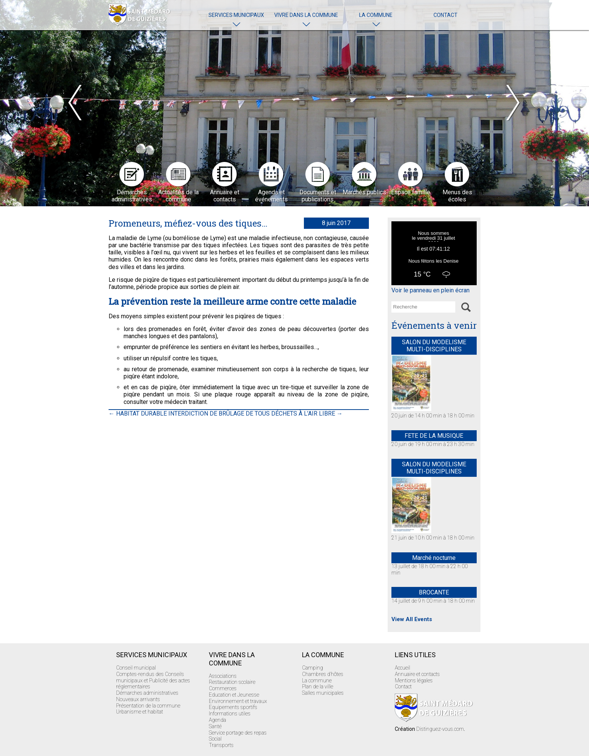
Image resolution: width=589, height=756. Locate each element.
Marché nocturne (434, 557)
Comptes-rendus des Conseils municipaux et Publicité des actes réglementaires (153, 680)
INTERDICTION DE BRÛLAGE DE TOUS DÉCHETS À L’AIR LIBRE (255, 413)
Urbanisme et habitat (139, 712)
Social (215, 739)
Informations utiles (230, 714)
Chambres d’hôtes (322, 674)
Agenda (217, 720)
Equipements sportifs (233, 707)
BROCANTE (434, 592)
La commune (376, 15)
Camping (312, 668)
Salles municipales (323, 693)
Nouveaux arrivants (138, 699)
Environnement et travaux (238, 701)
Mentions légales (414, 680)
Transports (221, 745)
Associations (223, 676)
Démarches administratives (147, 693)
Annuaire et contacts (417, 674)
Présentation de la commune (148, 706)
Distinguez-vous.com (440, 729)
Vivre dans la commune (306, 15)
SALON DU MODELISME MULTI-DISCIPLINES (434, 346)
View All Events (411, 619)
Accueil (402, 668)
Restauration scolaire (232, 682)
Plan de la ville (317, 686)
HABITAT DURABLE (138, 413)
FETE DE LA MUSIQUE (434, 435)
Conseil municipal (136, 668)
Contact (445, 15)
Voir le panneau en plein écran (430, 290)
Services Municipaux (236, 15)
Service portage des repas (238, 733)
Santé (215, 726)
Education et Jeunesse (234, 695)
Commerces (223, 688)
